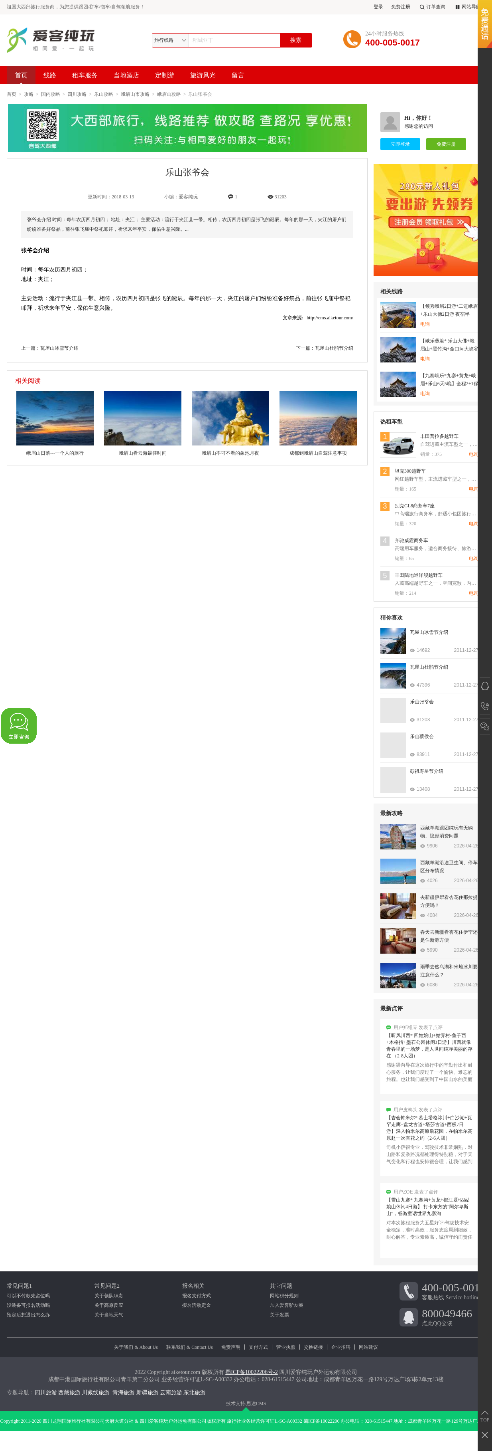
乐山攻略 (103, 94)
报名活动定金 (196, 1305)
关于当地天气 (108, 1315)
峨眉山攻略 (169, 94)
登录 (378, 7)
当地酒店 (126, 75)
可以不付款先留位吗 (28, 1296)
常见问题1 (19, 1286)
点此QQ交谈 (453, 1316)
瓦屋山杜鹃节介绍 (334, 348)
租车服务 (85, 75)
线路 (49, 75)
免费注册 (400, 7)
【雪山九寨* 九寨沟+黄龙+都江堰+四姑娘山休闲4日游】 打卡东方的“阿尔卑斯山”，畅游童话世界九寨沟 (428, 1208)
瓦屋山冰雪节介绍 (59, 348)
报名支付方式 (196, 1296)
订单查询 (431, 7)
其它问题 (281, 1286)
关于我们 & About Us (136, 1347)
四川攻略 (77, 94)
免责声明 (230, 1347)
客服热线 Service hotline (453, 1291)
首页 (21, 78)
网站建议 (368, 1347)
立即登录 (400, 144)
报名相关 (193, 1286)
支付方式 (258, 1347)
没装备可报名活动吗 (28, 1305)
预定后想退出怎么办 (28, 1315)
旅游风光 (203, 75)
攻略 (28, 94)
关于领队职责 (108, 1296)
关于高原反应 (108, 1305)
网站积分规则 (284, 1296)
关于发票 (279, 1315)
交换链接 (313, 1347)
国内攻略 (50, 94)
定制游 (164, 75)
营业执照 (285, 1347)
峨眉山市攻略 (135, 94)
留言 (238, 75)
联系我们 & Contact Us (189, 1347)
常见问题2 (107, 1286)
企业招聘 (340, 1347)
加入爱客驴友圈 (286, 1305)
